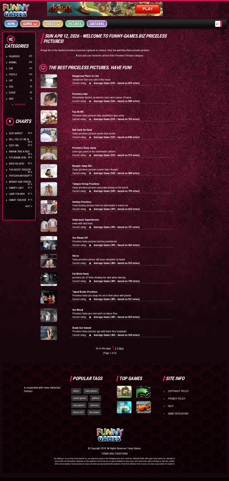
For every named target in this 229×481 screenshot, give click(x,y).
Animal (13, 62)
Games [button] (30, 23)
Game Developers (178, 413)
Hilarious (14, 56)
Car (11, 68)
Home (11, 24)
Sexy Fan (14, 145)
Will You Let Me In (19, 139)
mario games (91, 391)
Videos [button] (52, 23)
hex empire (94, 412)
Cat (11, 80)
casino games (79, 398)
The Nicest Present (20, 169)
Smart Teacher (17, 200)
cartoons (94, 405)
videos (76, 391)
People (13, 74)
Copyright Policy (178, 391)
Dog (11, 86)
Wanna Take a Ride (19, 151)
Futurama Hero (17, 157)
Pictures (74, 24)
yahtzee (95, 398)
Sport (12, 92)
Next (29, 206)
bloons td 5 (78, 412)
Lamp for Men (16, 193)
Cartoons (97, 24)
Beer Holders (16, 163)
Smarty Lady (16, 187)
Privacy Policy (177, 398)
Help (171, 406)
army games (78, 405)
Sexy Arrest (16, 133)
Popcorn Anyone (18, 175)
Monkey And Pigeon (20, 181)
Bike (11, 98)
